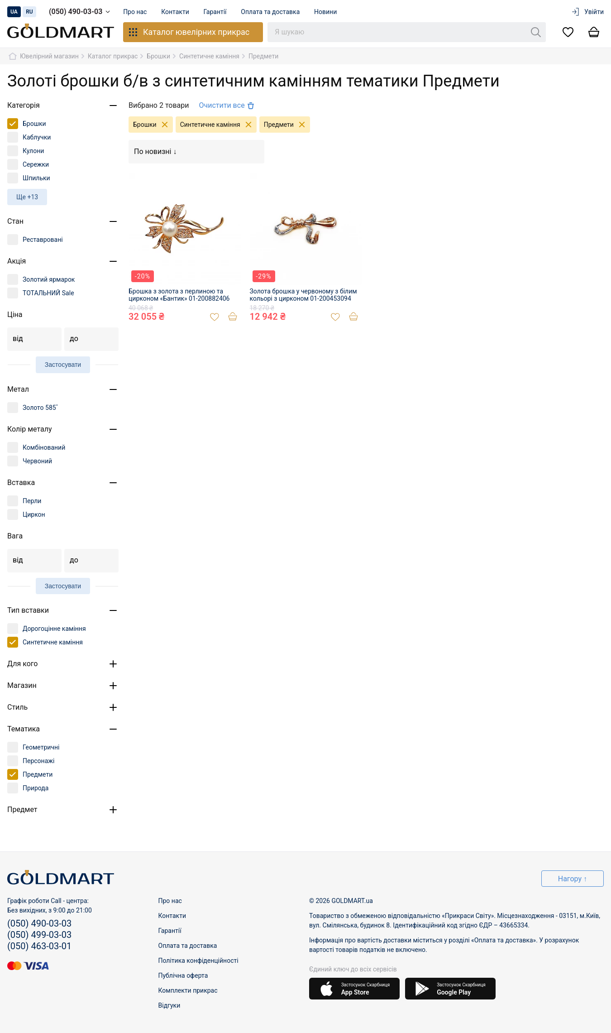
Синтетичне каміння (218, 124)
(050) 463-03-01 (39, 946)
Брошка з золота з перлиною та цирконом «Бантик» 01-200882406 (179, 295)
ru (29, 12)
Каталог (188, 32)
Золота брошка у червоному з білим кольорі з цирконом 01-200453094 (303, 295)
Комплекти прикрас (188, 990)
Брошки (153, 124)
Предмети (287, 124)
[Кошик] (593, 32)
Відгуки (169, 1005)
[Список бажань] (568, 32)
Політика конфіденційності (198, 960)
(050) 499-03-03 (39, 934)
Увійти (587, 11)
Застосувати (63, 364)
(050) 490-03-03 (81, 11)
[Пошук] (536, 32)
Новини (326, 11)
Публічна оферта (183, 975)
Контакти (176, 11)
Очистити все (227, 105)
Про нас (135, 11)
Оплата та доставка (270, 11)
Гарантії (215, 11)
